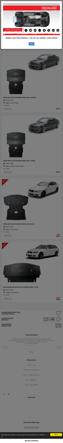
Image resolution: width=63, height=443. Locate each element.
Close (31, 44)
